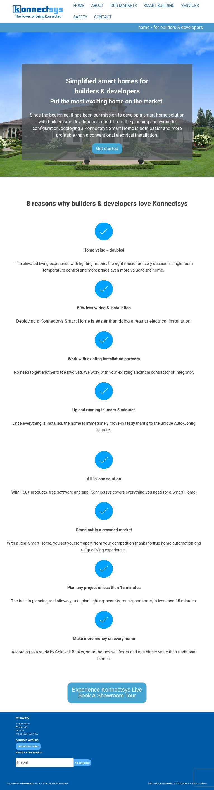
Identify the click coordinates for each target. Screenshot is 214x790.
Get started (107, 148)
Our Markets (123, 5)
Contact (103, 17)
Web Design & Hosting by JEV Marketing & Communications (177, 783)
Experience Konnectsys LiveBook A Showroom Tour (107, 693)
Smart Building (159, 5)
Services (190, 5)
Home (79, 5)
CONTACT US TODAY (28, 746)
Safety (80, 17)
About (97, 5)
